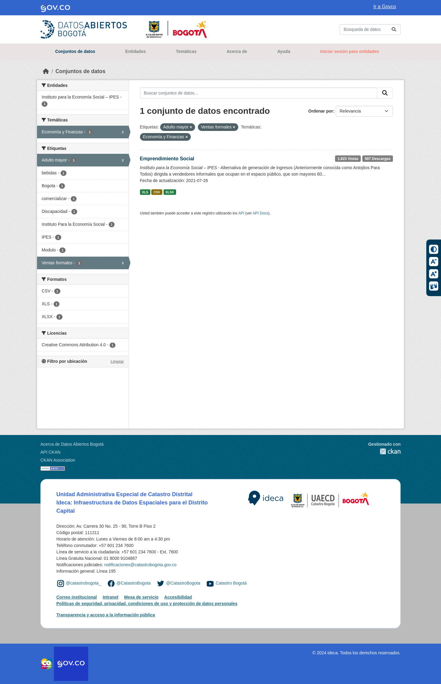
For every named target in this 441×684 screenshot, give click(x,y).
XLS (145, 192)
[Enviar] (394, 29)
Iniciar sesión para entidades (349, 51)
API (241, 213)
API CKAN (50, 452)
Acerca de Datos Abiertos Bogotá (72, 444)
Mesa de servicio (141, 597)
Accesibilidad (178, 597)
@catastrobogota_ (83, 583)
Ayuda (283, 51)
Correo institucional (76, 597)
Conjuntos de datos (75, 51)
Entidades (135, 51)
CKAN (384, 451)
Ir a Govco (384, 6)
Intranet (110, 597)
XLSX (169, 192)
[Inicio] (46, 71)
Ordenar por (320, 111)
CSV (156, 192)
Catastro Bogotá (231, 583)
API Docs (260, 213)
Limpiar (117, 361)
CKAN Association (57, 460)
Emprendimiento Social (167, 158)
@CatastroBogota (133, 583)
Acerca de (237, 51)
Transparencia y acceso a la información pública (105, 614)
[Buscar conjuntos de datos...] (370, 29)
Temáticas (186, 51)
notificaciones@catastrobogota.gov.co (140, 564)
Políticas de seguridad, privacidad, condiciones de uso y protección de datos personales (146, 603)
